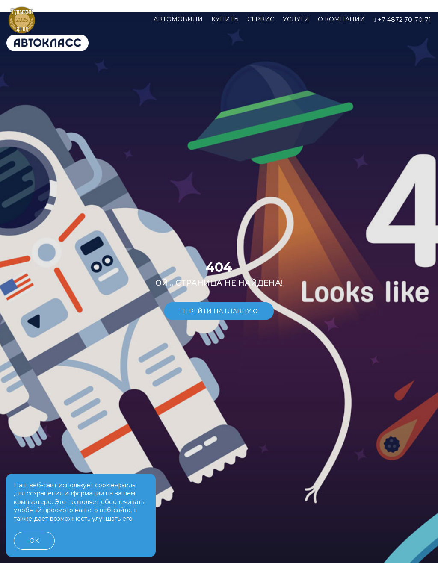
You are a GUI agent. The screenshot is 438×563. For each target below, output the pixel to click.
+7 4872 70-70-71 (402, 20)
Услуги (296, 19)
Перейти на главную (219, 311)
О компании (341, 19)
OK (34, 541)
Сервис (260, 19)
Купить (225, 19)
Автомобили (178, 19)
